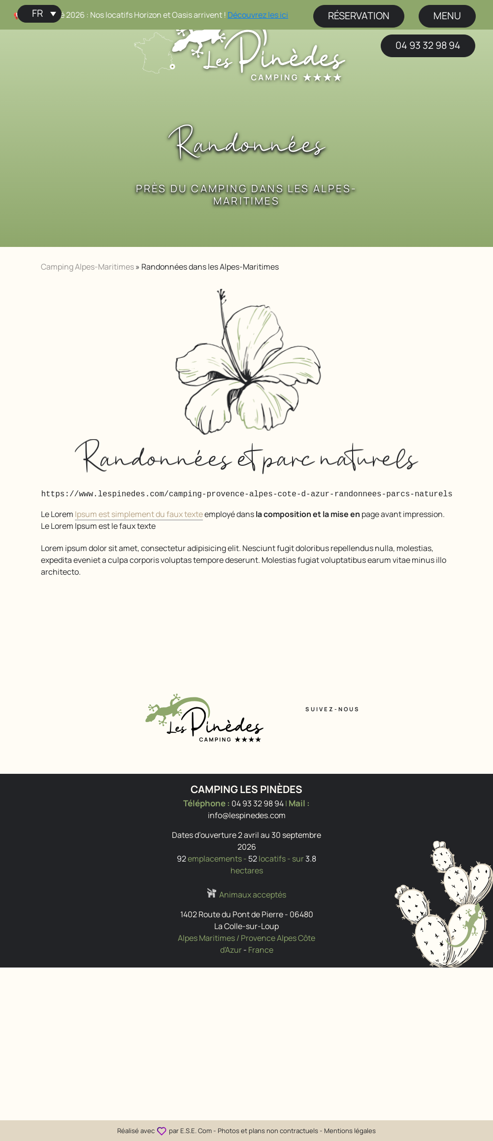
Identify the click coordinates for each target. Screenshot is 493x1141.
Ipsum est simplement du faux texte (139, 514)
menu (447, 15)
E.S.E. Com (196, 1130)
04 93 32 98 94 (427, 45)
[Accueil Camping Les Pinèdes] (258, 45)
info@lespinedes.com (247, 815)
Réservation (359, 15)
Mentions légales (350, 1130)
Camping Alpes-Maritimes (87, 266)
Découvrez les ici (266, 14)
